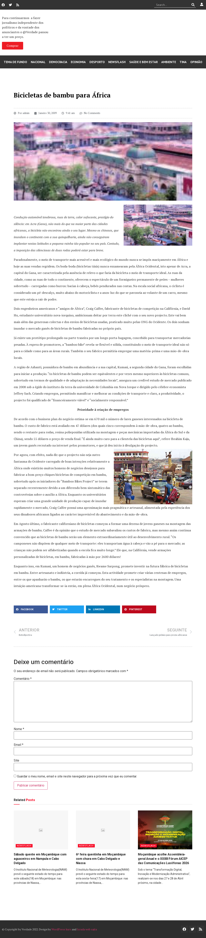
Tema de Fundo (15, 62)
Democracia (58, 62)
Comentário (23, 678)
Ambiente (168, 62)
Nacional (38, 62)
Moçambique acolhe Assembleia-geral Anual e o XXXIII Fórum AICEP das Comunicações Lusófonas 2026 (163, 859)
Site (16, 760)
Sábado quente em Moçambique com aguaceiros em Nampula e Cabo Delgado (40, 859)
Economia (78, 62)
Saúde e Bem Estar (143, 62)
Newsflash (117, 62)
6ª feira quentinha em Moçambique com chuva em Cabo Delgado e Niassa (101, 859)
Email (18, 744)
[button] (31, 609)
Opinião (196, 62)
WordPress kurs (61, 929)
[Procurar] (193, 4)
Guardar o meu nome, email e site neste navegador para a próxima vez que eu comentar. (77, 776)
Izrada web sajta (87, 929)
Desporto (97, 62)
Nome (19, 729)
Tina (183, 62)
